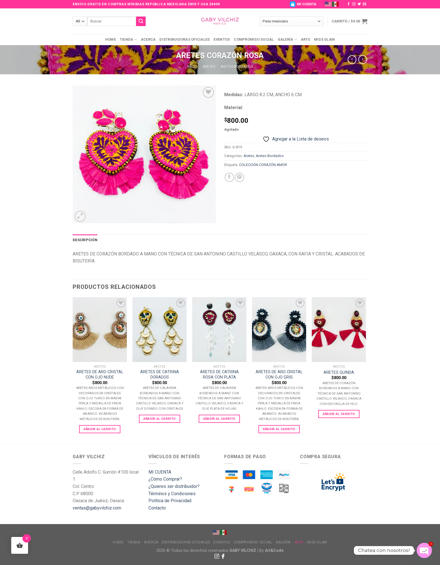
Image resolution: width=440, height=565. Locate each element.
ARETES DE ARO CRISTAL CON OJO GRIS (279, 375)
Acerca (148, 39)
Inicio (192, 66)
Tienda (128, 39)
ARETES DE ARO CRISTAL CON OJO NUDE (99, 375)
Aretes (209, 66)
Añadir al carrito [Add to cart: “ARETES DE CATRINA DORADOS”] (159, 419)
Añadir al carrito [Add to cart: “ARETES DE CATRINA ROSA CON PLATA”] (219, 419)
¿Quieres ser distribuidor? (174, 486)
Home (110, 39)
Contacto (157, 508)
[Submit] (141, 21)
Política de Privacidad (169, 500)
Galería (287, 39)
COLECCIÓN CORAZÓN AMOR (263, 165)
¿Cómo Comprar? (165, 479)
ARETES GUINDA (339, 372)
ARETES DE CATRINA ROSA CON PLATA (219, 375)
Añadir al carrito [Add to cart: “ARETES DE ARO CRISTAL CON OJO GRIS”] (279, 429)
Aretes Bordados (237, 66)
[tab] (85, 240)
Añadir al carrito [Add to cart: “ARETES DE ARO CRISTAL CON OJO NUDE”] (100, 429)
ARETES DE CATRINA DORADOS (159, 375)
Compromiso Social (254, 39)
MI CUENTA (303, 4)
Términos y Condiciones (172, 493)
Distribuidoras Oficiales (184, 39)
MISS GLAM (324, 39)
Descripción (85, 240)
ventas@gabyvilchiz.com (97, 508)
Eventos (222, 39)
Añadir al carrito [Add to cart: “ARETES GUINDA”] (339, 414)
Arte (305, 39)
